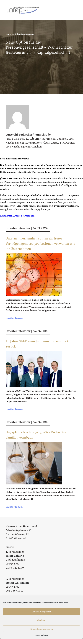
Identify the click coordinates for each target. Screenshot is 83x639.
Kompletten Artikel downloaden (17, 215)
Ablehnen (41, 620)
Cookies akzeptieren (41, 611)
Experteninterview (15, 34)
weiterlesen (14, 318)
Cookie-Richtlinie (41, 635)
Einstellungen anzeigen (41, 629)
